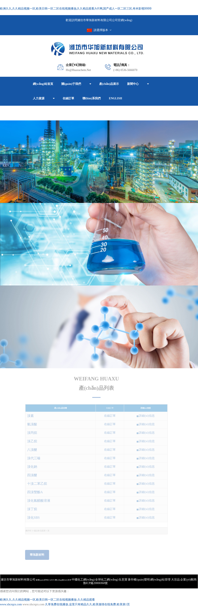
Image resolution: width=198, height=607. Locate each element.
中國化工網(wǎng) (83, 579)
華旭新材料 (36, 554)
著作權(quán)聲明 (139, 579)
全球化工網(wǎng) (106, 579)
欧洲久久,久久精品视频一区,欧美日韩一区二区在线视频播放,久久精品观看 (47, 599)
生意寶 (123, 579)
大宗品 (175, 579)
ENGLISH (115, 98)
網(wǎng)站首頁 (43, 83)
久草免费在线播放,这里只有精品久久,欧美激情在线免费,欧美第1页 (87, 604)
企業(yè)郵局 (188, 579)
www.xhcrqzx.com (11, 604)
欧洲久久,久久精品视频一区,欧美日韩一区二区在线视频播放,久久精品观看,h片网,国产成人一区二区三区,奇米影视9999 (75, 8)
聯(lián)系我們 (91, 98)
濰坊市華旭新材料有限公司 (18, 579)
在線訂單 (68, 98)
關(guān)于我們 (71, 83)
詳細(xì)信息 (145, 415)
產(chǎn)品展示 (109, 83)
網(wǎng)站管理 (160, 579)
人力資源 (38, 98)
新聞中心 (133, 83)
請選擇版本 (99, 30)
